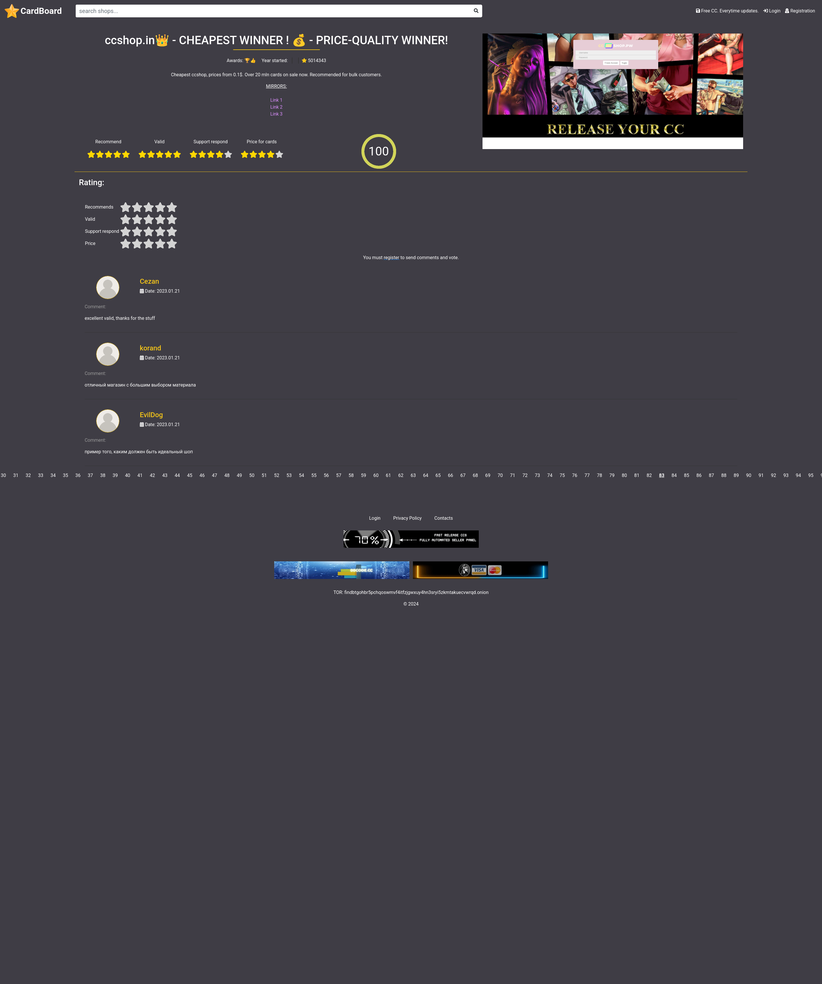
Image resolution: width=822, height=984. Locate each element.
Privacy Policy (407, 518)
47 (214, 475)
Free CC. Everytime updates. (727, 11)
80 (624, 475)
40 (127, 475)
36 (78, 475)
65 (438, 475)
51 (264, 475)
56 (326, 475)
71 (512, 475)
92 (773, 475)
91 (761, 475)
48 (227, 475)
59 (363, 475)
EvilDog (151, 415)
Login (771, 11)
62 (400, 475)
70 (500, 475)
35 (65, 475)
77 (587, 475)
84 (674, 475)
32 (28, 475)
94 (798, 475)
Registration (800, 11)
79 (612, 475)
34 (53, 475)
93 (785, 475)
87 (711, 475)
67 (462, 475)
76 (574, 475)
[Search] (272, 11)
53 (289, 475)
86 (699, 475)
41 (140, 475)
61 (388, 475)
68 (475, 475)
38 (102, 475)
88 (723, 475)
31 (15, 475)
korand (150, 348)
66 (450, 475)
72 (525, 475)
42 (152, 475)
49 (239, 475)
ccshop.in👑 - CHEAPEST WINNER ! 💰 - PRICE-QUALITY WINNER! (276, 40)
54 (301, 475)
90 (748, 475)
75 (562, 475)
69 (487, 475)
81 (636, 475)
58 (351, 475)
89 (736, 475)
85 (686, 475)
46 (202, 475)
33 (40, 475)
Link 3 (276, 114)
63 (413, 475)
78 (599, 475)
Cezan (149, 281)
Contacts (443, 518)
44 (177, 475)
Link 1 (276, 100)
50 (251, 475)
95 (810, 475)
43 (165, 475)
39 (115, 475)
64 (425, 475)
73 (537, 475)
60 (375, 475)
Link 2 (276, 107)
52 (276, 475)
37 (90, 475)
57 (338, 475)
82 (649, 475)
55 (313, 475)
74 (549, 475)
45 (189, 475)
